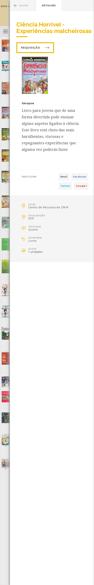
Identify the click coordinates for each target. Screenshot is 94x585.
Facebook (79, 176)
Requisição (30, 47)
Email (63, 176)
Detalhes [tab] (49, 5)
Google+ (81, 186)
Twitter (65, 186)
